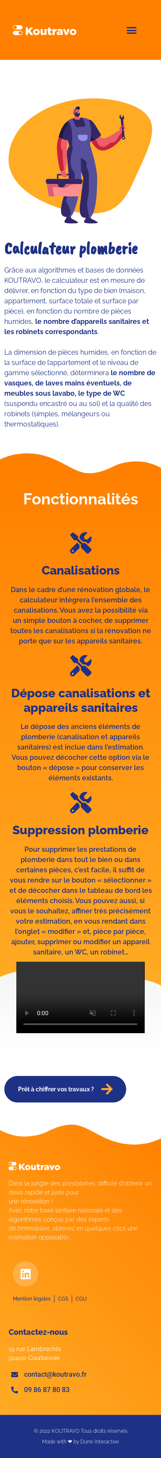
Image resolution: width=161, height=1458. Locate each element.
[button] (132, 30)
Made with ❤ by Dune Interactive (80, 1442)
